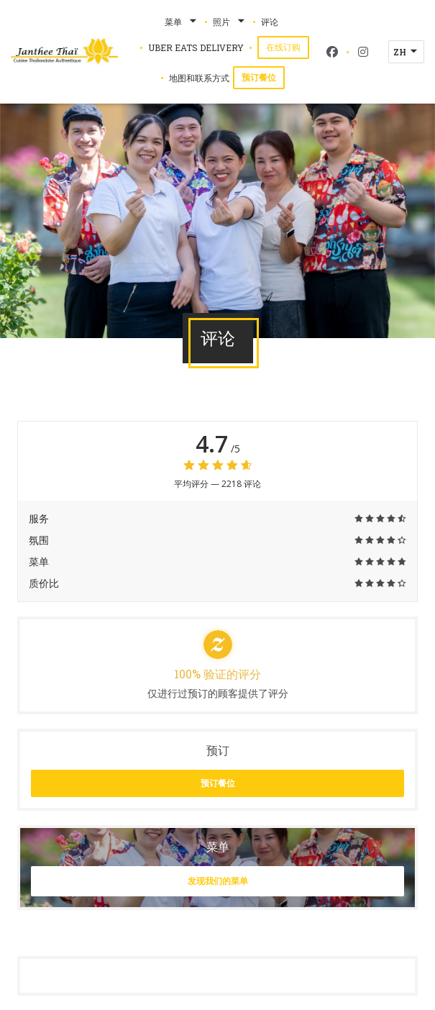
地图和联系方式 (199, 77)
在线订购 (287, 46)
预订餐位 (259, 77)
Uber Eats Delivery (196, 46)
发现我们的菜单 (218, 881)
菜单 (182, 21)
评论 (269, 21)
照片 (230, 21)
